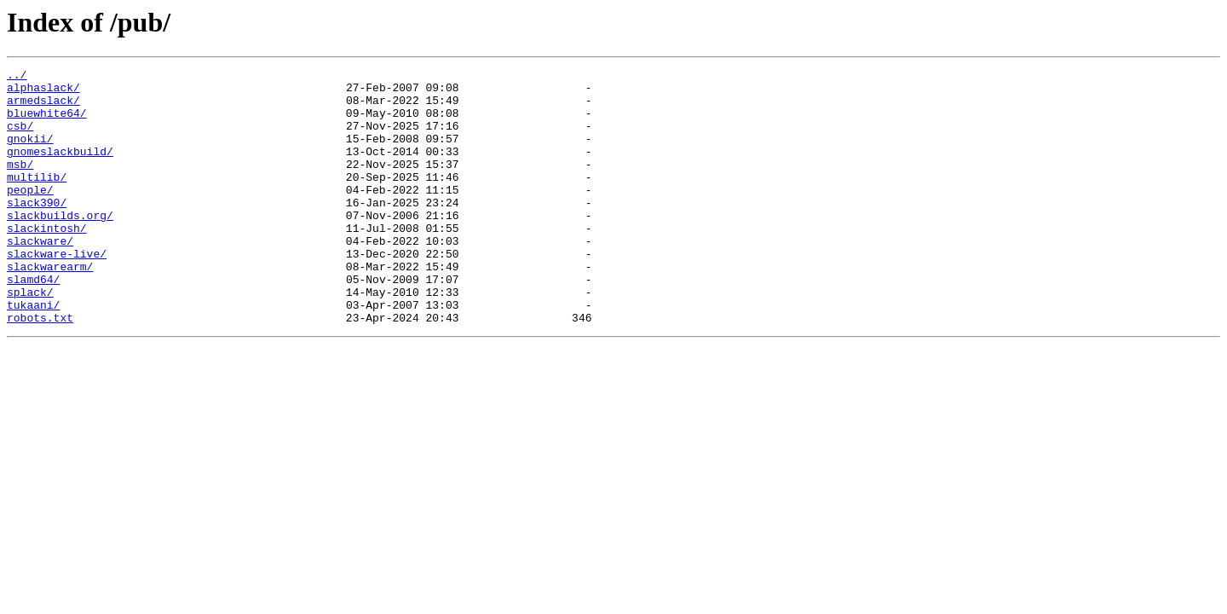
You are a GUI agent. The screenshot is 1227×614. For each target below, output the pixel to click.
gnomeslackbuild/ (60, 169)
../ (16, 76)
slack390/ (36, 230)
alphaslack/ (43, 92)
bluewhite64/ (47, 122)
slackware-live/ (57, 291)
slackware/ (40, 276)
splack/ (30, 337)
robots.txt (40, 368)
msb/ (20, 184)
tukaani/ (33, 353)
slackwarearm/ (50, 307)
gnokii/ (30, 153)
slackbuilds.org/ (60, 245)
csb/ (20, 138)
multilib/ (36, 199)
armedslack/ (43, 107)
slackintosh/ (47, 261)
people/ (30, 215)
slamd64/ (33, 322)
